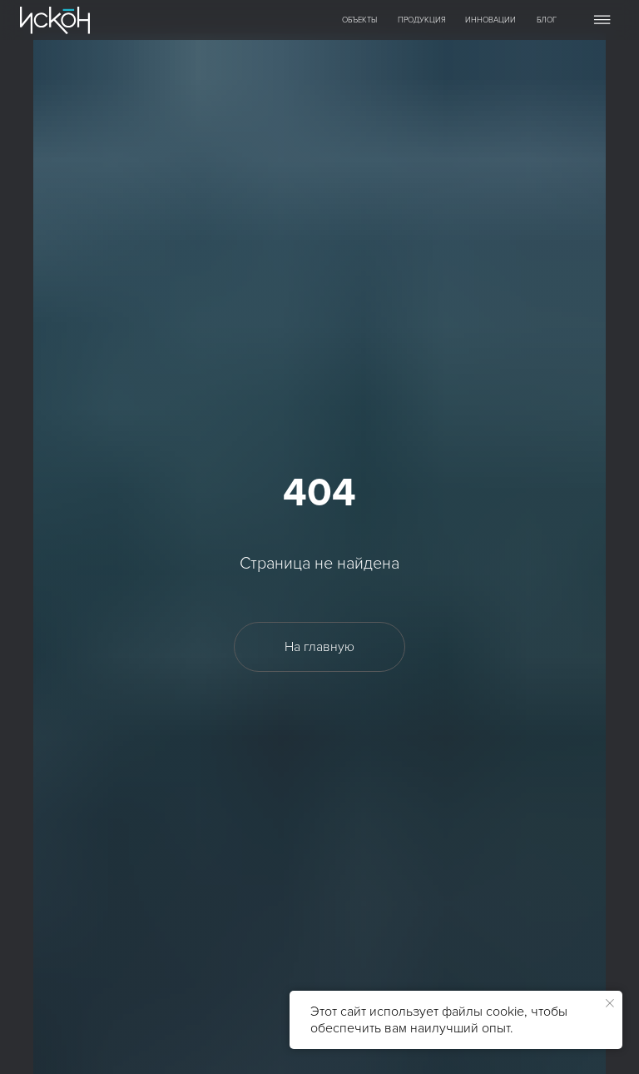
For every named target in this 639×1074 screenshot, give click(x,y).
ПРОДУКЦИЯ (422, 20)
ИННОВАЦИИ (490, 20)
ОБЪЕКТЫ (359, 20)
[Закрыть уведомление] (610, 1003)
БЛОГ (547, 20)
